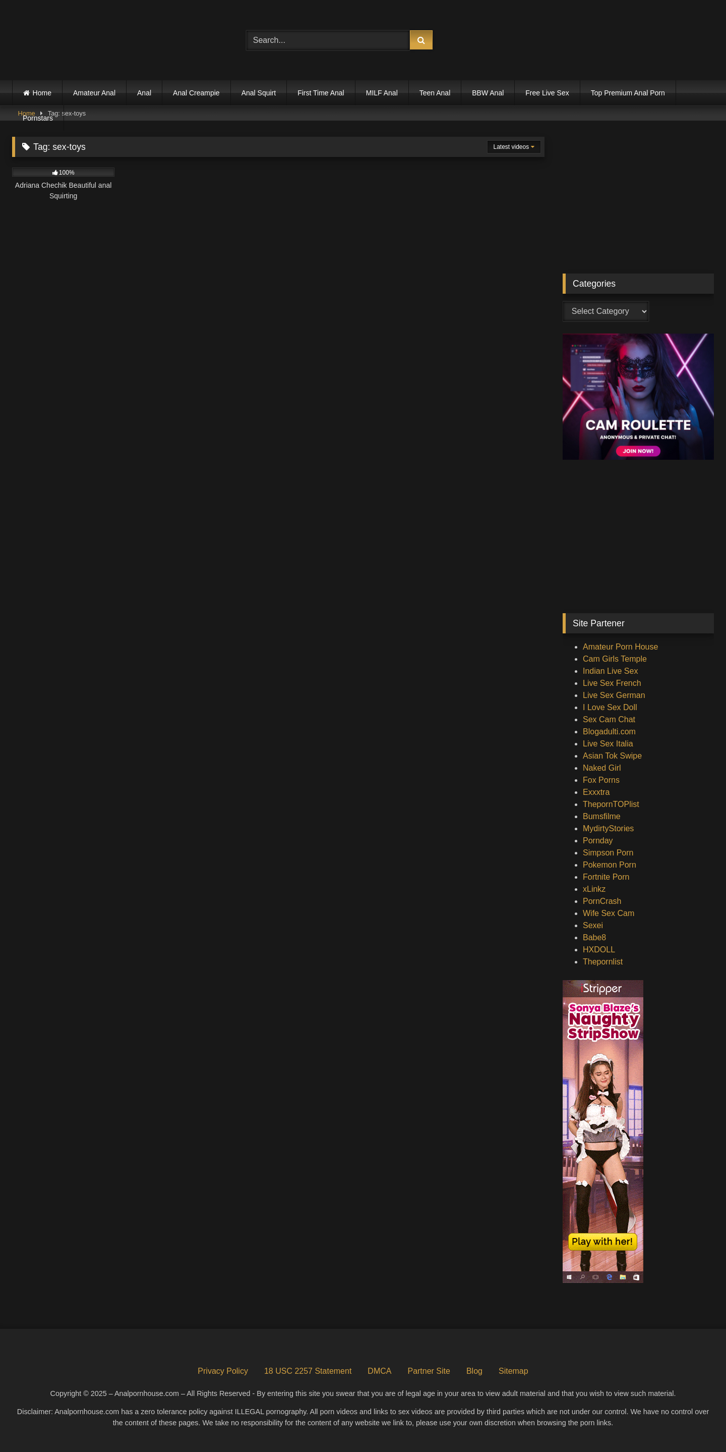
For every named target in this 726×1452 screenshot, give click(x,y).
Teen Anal (435, 93)
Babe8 (594, 937)
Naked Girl (602, 768)
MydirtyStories (608, 828)
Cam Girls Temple (615, 659)
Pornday (598, 840)
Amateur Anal (94, 93)
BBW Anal (488, 93)
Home (42, 93)
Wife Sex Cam (608, 913)
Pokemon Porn (609, 865)
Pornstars (38, 118)
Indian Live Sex (610, 671)
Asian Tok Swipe (612, 755)
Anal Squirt (258, 93)
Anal (144, 93)
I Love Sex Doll (610, 707)
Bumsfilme (602, 816)
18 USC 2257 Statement (307, 1371)
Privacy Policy (223, 1371)
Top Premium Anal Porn (628, 93)
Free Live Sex (547, 93)
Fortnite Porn (606, 877)
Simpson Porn (608, 852)
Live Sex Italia (608, 743)
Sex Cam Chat (609, 719)
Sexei (593, 925)
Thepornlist (603, 961)
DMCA (379, 1371)
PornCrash (602, 901)
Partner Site (428, 1371)
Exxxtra (596, 792)
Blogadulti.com (609, 731)
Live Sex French (612, 683)
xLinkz (594, 889)
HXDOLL (599, 949)
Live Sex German (614, 695)
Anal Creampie (196, 93)
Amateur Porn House (620, 646)
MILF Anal (382, 93)
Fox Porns (601, 780)
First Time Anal (320, 93)
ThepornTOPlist (611, 804)
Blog (474, 1371)
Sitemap (513, 1371)
